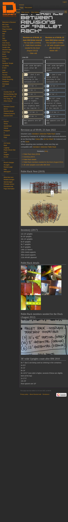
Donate (6, 157)
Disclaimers (46, 394)
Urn (3, 36)
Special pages (8, 182)
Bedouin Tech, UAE (10, 96)
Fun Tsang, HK (8, 99)
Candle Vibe (6, 47)
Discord (6, 121)
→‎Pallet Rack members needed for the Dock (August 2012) (32, 48)
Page (21, 7)
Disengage (5, 84)
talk (32, 43)
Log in (65, 2)
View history (35, 12)
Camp (37, 139)
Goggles (6, 154)
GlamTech (5, 59)
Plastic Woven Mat (9, 150)
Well (3, 34)
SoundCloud (7, 126)
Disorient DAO (8, 116)
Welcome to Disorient (9, 22)
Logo (3, 70)
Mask (5, 145)
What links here (8, 177)
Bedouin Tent (6, 45)
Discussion (28, 7)
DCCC (6, 109)
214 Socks (7, 143)
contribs (37, 43)
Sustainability (6, 77)
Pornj (4, 61)
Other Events (8, 101)
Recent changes (9, 162)
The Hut (4, 75)
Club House (6, 43)
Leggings (6, 148)
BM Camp (5, 24)
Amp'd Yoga (6, 52)
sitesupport (7, 171)
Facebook (7, 135)
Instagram (7, 130)
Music (4, 54)
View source (25, 12)
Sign (3, 38)
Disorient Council (9, 106)
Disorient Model (8, 111)
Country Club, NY (9, 92)
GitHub (6, 128)
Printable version (9, 184)
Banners (5, 72)
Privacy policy (24, 394)
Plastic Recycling (7, 79)
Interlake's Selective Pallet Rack (43, 134)
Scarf (5, 152)
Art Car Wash (48, 139)
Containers (5, 81)
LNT (3, 86)
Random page (8, 167)
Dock (27, 142)
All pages (6, 165)
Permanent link (8, 186)
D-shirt (4, 68)
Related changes (9, 179)
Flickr (5, 137)
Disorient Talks (6, 49)
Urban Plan (5, 27)
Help (5, 169)
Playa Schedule (7, 29)
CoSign (4, 40)
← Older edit (32, 53)
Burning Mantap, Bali (10, 94)
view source (36, 40)
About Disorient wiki (35, 394)
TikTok (6, 124)
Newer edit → (55, 51)
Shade (4, 31)
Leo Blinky (5, 65)
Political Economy (9, 113)
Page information (9, 189)
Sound (4, 56)
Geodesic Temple (7, 63)
